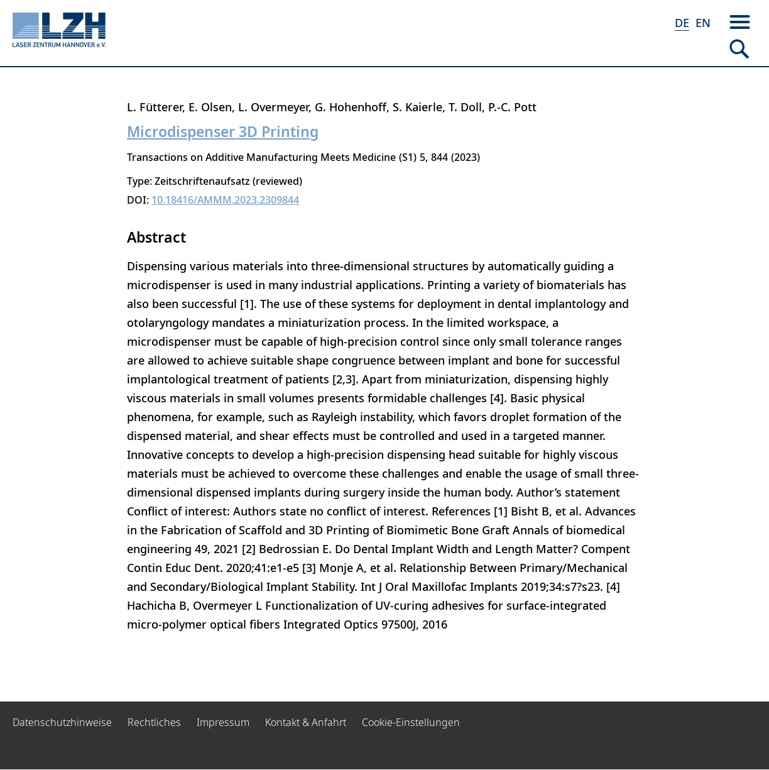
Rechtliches (154, 722)
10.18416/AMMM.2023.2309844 (225, 200)
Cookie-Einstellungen (411, 722)
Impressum (223, 722)
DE (682, 22)
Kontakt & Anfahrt (305, 722)
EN (703, 22)
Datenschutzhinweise (62, 722)
